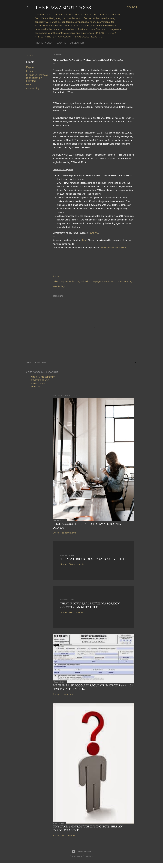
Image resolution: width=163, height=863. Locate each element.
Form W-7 (93, 233)
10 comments (76, 564)
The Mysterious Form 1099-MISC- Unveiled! (92, 559)
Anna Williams (88, 856)
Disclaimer (75, 43)
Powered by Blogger (81, 851)
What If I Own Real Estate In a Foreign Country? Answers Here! (90, 605)
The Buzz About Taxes (63, 7)
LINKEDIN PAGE (40, 380)
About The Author (55, 43)
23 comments (69, 532)
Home (38, 43)
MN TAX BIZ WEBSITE (43, 377)
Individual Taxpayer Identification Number (37, 77)
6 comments (76, 612)
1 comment (68, 694)
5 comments (68, 835)
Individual (32, 71)
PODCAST (36, 386)
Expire (30, 67)
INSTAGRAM (38, 383)
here (84, 240)
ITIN (28, 84)
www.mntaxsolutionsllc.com (113, 248)
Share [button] (29, 55)
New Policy (32, 88)
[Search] (132, 7)
